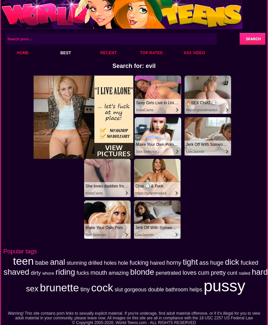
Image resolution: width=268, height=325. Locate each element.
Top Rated (151, 53)
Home (23, 53)
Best (65, 53)
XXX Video (194, 53)
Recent (108, 53)
